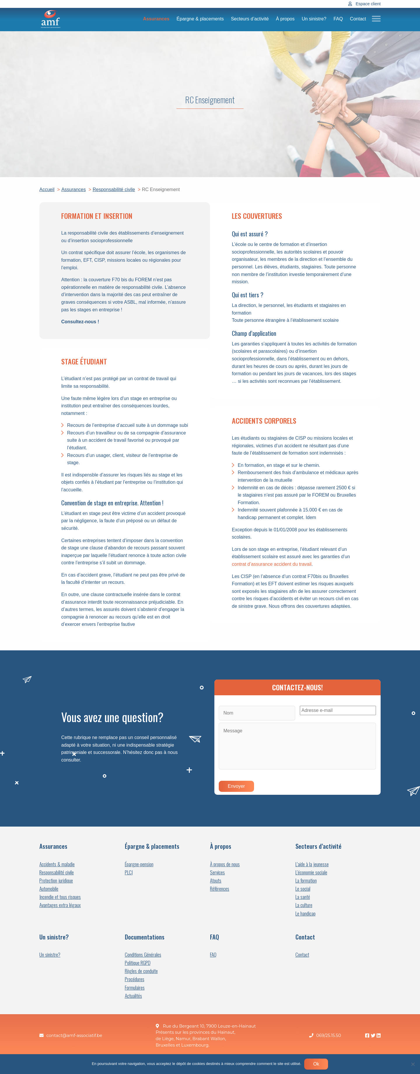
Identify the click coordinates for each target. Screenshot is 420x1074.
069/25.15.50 (328, 1035)
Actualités (133, 995)
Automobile (48, 888)
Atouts (215, 880)
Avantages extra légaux (60, 904)
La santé (302, 896)
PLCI (129, 872)
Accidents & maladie (57, 864)
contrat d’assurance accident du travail (272, 564)
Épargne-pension (139, 864)
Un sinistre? (314, 19)
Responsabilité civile (56, 872)
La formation (306, 880)
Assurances (156, 19)
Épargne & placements (200, 19)
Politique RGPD (137, 962)
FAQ (338, 19)
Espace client (368, 3)
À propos (285, 19)
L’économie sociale (311, 872)
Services (217, 872)
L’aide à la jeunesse (312, 864)
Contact (358, 19)
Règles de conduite (141, 970)
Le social (302, 888)
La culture (303, 904)
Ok (316, 1063)
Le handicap (305, 913)
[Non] (413, 1064)
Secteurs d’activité (250, 19)
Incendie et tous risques (60, 896)
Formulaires (135, 987)
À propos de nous (225, 864)
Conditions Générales (143, 954)
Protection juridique (56, 880)
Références (219, 888)
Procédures (134, 979)
